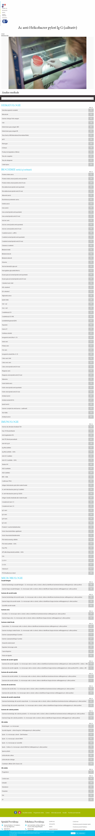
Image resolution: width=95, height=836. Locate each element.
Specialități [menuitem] (28, 5)
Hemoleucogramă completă (10, 96)
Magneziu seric (6, 357)
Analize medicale (53, 815)
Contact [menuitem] (51, 5)
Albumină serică (6, 181)
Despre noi (52, 807)
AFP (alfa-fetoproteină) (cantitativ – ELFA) (12, 538)
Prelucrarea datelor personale (80, 823)
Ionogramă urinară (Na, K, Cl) (10, 340)
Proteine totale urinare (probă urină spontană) (14, 165)
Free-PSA (4, 534)
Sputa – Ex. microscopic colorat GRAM (12, 725)
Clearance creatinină (7, 232)
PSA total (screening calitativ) (9, 526)
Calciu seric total (6, 344)
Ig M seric (4, 505)
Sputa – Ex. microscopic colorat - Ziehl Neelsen (15, 721)
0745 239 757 (31, 818)
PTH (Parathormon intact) (8, 559)
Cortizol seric (5, 765)
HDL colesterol (6, 273)
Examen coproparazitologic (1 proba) (12, 625)
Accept (73, 833)
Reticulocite (5, 100)
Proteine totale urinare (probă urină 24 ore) (13, 169)
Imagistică (52, 818)
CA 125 (4, 551)
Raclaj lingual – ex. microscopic (10, 712)
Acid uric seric (6, 207)
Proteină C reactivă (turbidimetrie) (11, 513)
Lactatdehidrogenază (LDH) (9, 307)
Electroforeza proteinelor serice (10, 186)
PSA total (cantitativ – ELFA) (9, 530)
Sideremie (5, 365)
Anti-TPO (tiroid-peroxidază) (9, 425)
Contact (51, 820)
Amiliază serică (6, 403)
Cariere (48, 799)
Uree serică (5, 194)
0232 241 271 (7, 815)
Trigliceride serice (6, 282)
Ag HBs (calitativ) (6, 434)
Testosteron (5, 773)
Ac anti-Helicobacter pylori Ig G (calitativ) (13, 476)
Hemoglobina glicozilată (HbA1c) (11, 257)
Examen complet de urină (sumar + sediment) (14, 395)
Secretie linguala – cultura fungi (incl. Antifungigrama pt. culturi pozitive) (21, 716)
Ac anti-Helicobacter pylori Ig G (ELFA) (12, 480)
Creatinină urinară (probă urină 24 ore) (12, 227)
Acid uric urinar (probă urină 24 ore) (11, 215)
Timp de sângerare (7, 146)
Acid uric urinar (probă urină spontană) (12, 211)
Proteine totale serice (8, 161)
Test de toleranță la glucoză (9, 252)
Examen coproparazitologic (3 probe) (12, 621)
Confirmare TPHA (6, 467)
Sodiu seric (5, 328)
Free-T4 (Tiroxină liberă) (8, 417)
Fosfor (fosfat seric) (7, 369)
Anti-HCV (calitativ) (7, 442)
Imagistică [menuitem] (46, 5)
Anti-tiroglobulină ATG (8, 421)
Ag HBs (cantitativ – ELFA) (8, 438)
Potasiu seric (5, 332)
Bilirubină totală (6, 236)
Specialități (52, 810)
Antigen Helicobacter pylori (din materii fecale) (14, 471)
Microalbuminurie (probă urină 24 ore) (12, 177)
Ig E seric (4, 509)
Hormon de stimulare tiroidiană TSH (12, 413)
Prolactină (4, 777)
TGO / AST (5, 294)
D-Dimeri (4, 134)
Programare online (39, 799)
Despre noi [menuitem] (22, 5)
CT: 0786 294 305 (8, 819)
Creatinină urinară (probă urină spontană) (13, 223)
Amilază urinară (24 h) (8, 386)
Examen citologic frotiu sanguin (10, 105)
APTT (3, 126)
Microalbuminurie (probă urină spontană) (13, 173)
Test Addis (5, 399)
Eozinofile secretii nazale (8, 592)
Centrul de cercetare (78, 818)
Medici (50, 813)
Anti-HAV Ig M (6, 430)
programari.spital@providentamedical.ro (13, 821)
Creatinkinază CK (6, 298)
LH (2, 786)
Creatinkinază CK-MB (8, 303)
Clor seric (4, 336)
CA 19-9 (4, 547)
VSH (3, 109)
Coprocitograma (6, 637)
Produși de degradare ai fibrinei (10, 138)
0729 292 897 (31, 816)
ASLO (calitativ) (6, 459)
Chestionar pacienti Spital (79, 816)
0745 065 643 (31, 819)
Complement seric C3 (8, 488)
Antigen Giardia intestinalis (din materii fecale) (14, 484)
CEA (3, 542)
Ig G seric (4, 496)
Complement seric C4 (8, 492)
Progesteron (5, 758)
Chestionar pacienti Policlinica (80, 813)
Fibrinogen (5, 130)
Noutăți (64, 799)
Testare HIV (5, 450)
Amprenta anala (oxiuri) (8, 629)
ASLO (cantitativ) (6, 455)
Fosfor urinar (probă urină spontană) (11, 374)
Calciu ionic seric (6, 349)
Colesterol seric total (7, 269)
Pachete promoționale (74, 799)
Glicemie (4, 248)
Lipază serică (5, 390)
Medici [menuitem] (33, 5)
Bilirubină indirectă (7, 244)
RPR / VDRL (5, 463)
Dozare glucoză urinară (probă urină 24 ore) (14, 265)
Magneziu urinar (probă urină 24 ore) (12, 361)
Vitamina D (5, 555)
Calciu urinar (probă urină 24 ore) (11, 353)
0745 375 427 (7, 818)
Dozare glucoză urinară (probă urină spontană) (14, 261)
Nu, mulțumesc (81, 833)
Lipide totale (5, 286)
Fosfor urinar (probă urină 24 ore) (11, 378)
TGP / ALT (4, 290)
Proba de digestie (7, 642)
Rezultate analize (27, 799)
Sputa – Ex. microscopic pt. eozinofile (12, 729)
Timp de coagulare (7, 142)
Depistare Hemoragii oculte (9, 633)
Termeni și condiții (77, 821)
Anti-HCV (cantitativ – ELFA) (9, 446)
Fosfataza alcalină (7, 319)
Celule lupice (5, 151)
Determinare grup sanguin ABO (10, 113)
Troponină (4, 311)
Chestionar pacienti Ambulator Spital (81, 810)
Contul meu (75, 808)
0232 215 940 (31, 815)
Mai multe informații (13, 834)
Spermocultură (6, 737)
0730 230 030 (7, 816)
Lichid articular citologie (8, 746)
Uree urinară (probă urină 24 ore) (11, 202)
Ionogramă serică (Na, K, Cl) (9, 324)
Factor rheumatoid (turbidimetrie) (11, 521)
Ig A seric (4, 501)
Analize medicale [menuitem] (39, 5)
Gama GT (4, 315)
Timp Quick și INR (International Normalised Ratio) (15, 121)
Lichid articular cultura (8, 741)
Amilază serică (6, 382)
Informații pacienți (56, 799)
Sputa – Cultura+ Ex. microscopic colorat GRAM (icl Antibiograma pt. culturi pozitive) (24, 733)
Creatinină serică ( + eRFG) (9, 219)
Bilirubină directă (6, 240)
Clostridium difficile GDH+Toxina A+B (12, 750)
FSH (3, 781)
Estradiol (4, 769)
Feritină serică (6, 190)
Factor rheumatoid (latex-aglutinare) (11, 517)
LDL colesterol (5, 278)
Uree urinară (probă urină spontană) (12, 198)
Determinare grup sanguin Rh (10, 117)
